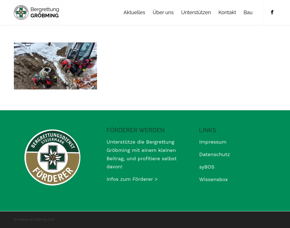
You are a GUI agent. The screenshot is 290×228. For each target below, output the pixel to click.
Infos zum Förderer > (131, 179)
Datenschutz (214, 154)
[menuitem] (134, 12)
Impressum (212, 142)
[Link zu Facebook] (272, 12)
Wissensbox (213, 179)
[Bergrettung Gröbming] (38, 12)
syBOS (206, 167)
